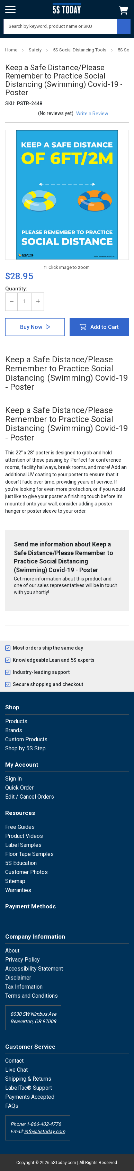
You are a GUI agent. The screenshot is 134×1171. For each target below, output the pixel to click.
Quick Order (19, 787)
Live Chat (16, 1069)
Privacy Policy (22, 959)
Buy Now (31, 327)
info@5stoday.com (44, 1131)
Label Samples (23, 845)
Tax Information (24, 986)
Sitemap (15, 881)
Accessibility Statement (34, 968)
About (12, 950)
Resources (20, 812)
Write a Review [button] (92, 113)
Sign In (13, 778)
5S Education (21, 863)
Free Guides (20, 827)
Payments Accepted (29, 1097)
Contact (14, 1060)
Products (16, 721)
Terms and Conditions (31, 995)
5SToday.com (63, 1162)
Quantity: (16, 289)
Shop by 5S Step (25, 748)
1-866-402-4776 (43, 1124)
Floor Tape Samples (29, 854)
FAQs (11, 1106)
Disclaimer (18, 977)
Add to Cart (104, 327)
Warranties (18, 890)
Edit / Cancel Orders (29, 796)
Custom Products (26, 739)
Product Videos (24, 836)
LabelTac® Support (28, 1088)
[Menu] (10, 9)
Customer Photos (26, 872)
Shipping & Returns (28, 1078)
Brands (13, 730)
